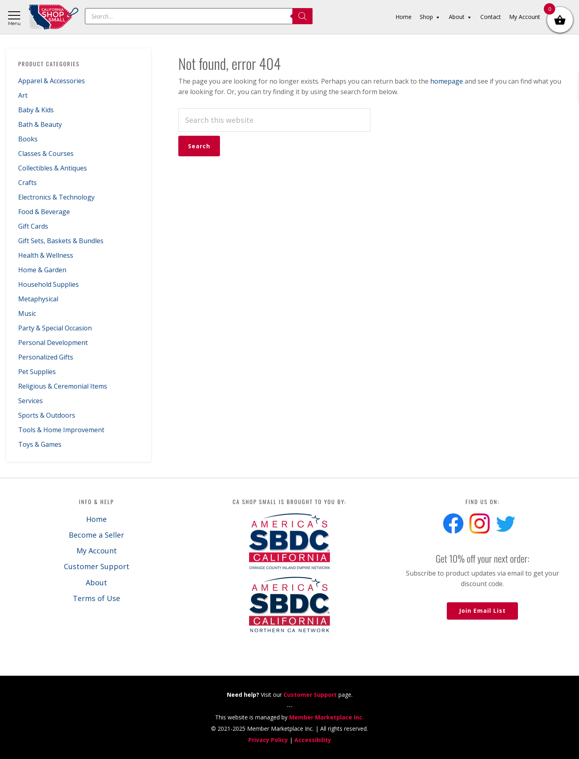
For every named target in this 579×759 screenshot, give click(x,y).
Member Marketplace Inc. (326, 717)
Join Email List (482, 610)
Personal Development (53, 342)
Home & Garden (42, 269)
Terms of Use (96, 598)
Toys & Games (39, 444)
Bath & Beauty (40, 124)
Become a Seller (96, 535)
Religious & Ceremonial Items (62, 386)
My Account (96, 550)
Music (27, 313)
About (96, 582)
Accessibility (312, 740)
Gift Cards (33, 226)
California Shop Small (53, 17)
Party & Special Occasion (55, 328)
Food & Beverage (44, 211)
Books (28, 139)
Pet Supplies (37, 371)
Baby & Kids (36, 109)
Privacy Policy (268, 740)
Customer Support (96, 566)
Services (30, 400)
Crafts (27, 182)
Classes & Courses (46, 153)
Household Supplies (48, 284)
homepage (446, 81)
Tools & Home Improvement (61, 429)
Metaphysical (38, 298)
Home (96, 519)
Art (22, 95)
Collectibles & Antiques (52, 168)
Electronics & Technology (56, 197)
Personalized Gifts (45, 357)
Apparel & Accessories (51, 80)
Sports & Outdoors (46, 415)
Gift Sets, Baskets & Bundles (61, 240)
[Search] (302, 16)
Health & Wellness (45, 255)
